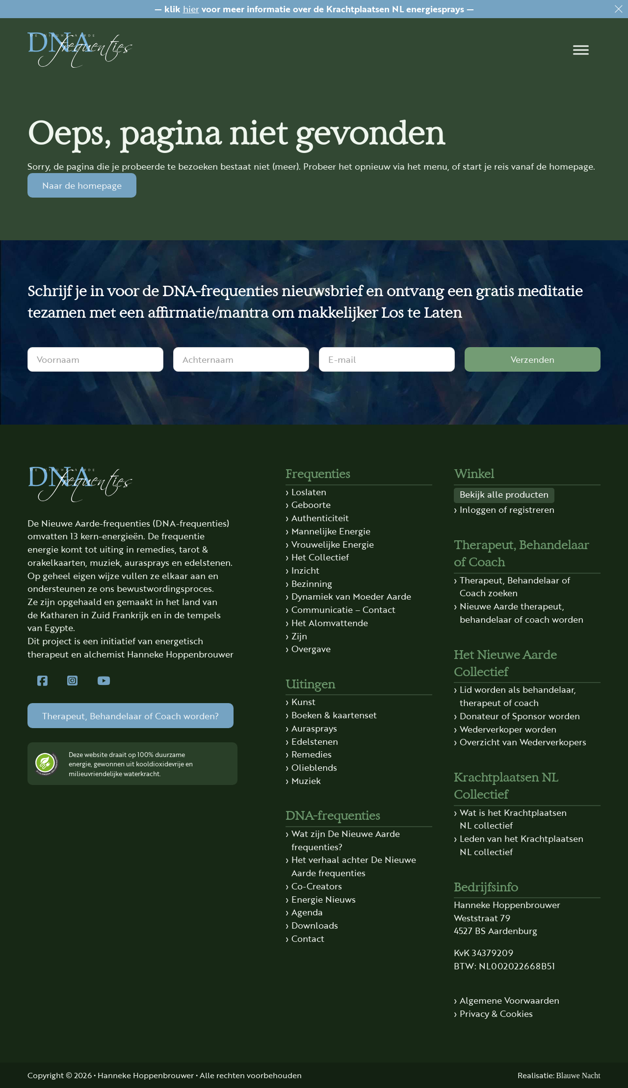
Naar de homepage (82, 185)
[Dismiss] (618, 9)
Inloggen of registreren (507, 509)
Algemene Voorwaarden (509, 1000)
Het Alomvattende (329, 622)
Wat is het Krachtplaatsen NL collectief (513, 819)
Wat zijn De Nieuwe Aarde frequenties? (345, 840)
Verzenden (532, 359)
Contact (307, 938)
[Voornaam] (95, 359)
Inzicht (305, 570)
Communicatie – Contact (343, 609)
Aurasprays (314, 728)
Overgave (311, 648)
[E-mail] (387, 359)
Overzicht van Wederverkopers (523, 741)
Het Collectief (320, 556)
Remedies (311, 753)
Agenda (307, 911)
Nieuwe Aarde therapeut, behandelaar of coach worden (521, 612)
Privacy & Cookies (496, 1013)
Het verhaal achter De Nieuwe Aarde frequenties (353, 866)
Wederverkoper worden (508, 728)
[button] (581, 50)
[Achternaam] (241, 359)
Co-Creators (316, 885)
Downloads (314, 925)
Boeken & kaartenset (334, 714)
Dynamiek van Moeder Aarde (351, 596)
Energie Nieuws (323, 899)
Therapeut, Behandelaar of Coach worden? (130, 715)
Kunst (303, 701)
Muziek (306, 780)
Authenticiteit (320, 517)
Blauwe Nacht (578, 1075)
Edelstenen (314, 741)
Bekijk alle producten (504, 494)
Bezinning (311, 583)
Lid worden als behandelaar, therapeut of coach (518, 695)
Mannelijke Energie (330, 530)
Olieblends (314, 767)
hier (191, 8)
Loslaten (308, 491)
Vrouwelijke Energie (332, 544)
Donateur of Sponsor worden (520, 715)
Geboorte (311, 504)
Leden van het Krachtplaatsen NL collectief (521, 845)
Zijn (299, 635)
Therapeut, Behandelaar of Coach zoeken (515, 586)
